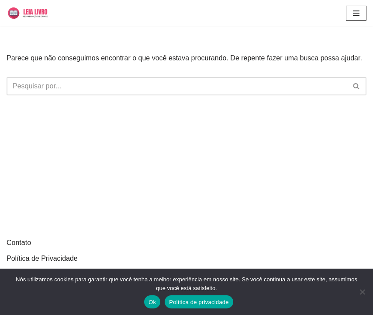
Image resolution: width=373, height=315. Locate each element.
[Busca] (177, 86)
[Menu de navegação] (356, 13)
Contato (19, 242)
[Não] (362, 291)
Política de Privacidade (42, 258)
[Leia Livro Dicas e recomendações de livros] (33, 13)
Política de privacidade (199, 302)
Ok (152, 302)
